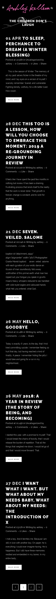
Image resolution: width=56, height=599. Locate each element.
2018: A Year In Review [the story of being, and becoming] (24, 407)
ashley (9, 63)
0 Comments (21, 63)
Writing (29, 167)
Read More (13, 100)
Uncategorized (33, 60)
